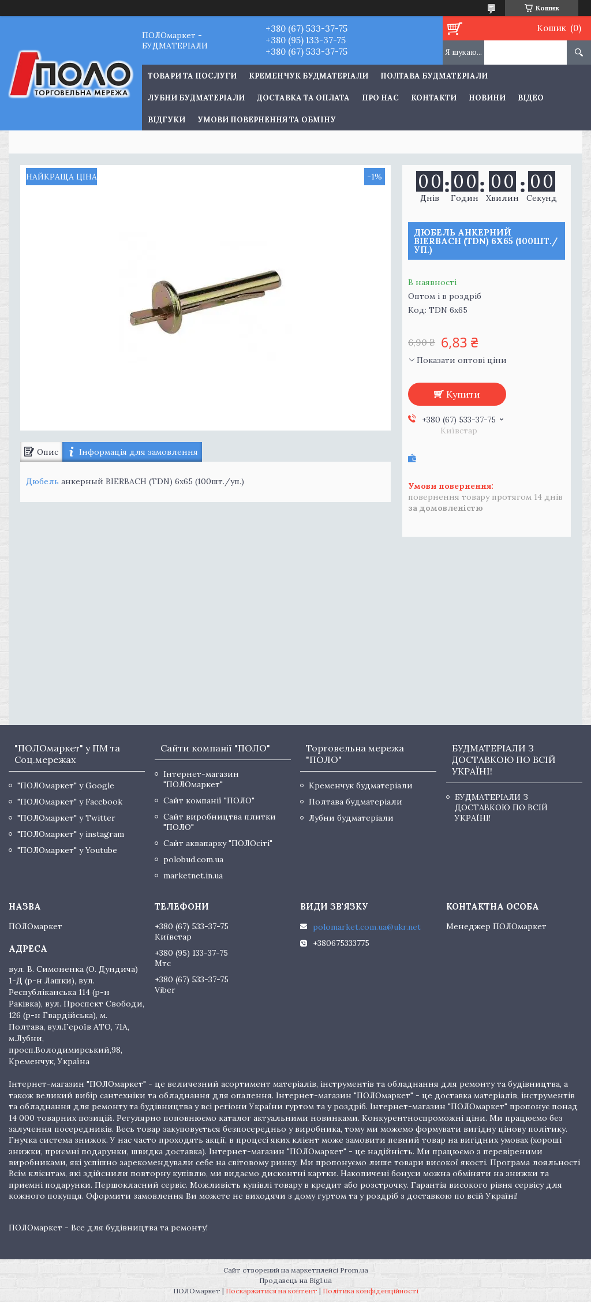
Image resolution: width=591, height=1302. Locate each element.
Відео (531, 98)
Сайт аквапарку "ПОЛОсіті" (217, 843)
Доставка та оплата (303, 98)
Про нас (380, 98)
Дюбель (42, 481)
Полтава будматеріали (434, 76)
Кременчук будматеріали (308, 76)
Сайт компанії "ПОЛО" (209, 800)
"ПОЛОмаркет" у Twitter (66, 818)
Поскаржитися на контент (271, 1290)
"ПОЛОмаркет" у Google (65, 785)
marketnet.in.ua (193, 875)
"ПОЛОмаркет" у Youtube (67, 850)
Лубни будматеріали (196, 98)
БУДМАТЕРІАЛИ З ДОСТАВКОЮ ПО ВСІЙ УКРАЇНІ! (501, 807)
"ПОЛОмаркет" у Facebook (69, 801)
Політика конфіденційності (370, 1290)
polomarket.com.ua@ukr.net (367, 927)
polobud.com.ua (193, 859)
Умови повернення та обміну (266, 120)
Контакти (434, 98)
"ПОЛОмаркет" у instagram (70, 834)
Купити (463, 394)
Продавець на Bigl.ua (295, 1280)
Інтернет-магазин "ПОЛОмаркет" (201, 779)
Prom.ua (354, 1270)
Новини (487, 98)
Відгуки (166, 120)
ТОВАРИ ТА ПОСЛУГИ (192, 76)
